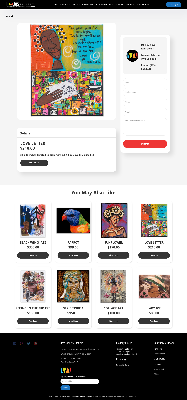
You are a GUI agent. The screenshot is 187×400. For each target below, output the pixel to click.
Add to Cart (34, 162)
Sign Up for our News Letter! (73, 377)
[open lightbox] (66, 71)
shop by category (83, 5)
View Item (33, 255)
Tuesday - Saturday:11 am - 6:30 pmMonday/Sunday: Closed (126, 351)
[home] (21, 4)
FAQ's (156, 374)
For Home (158, 349)
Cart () (173, 4)
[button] (109, 5)
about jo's (143, 5)
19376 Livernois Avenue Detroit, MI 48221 (80, 349)
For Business (159, 354)
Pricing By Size (122, 365)
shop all (65, 5)
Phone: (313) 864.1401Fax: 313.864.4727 (71, 360)
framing (130, 5)
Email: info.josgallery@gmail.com (76, 354)
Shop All (9, 16)
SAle (55, 5)
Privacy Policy (160, 369)
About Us (158, 364)
